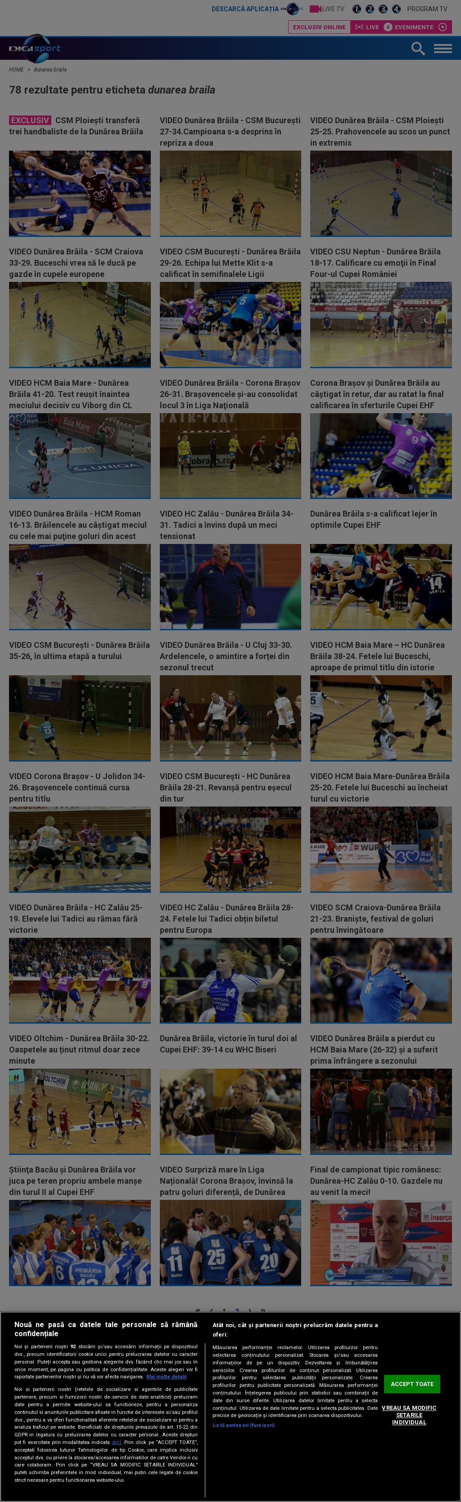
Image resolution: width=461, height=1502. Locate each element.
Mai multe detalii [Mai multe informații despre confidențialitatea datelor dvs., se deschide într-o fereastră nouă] (166, 1377)
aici (116, 1442)
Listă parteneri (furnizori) (243, 1425)
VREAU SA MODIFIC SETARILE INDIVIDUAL (409, 1415)
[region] (230, 1406)
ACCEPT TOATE (412, 1384)
